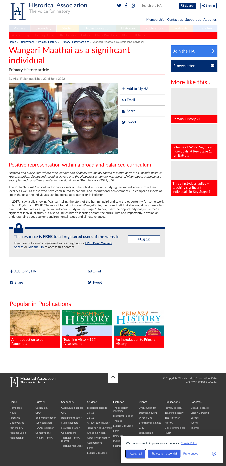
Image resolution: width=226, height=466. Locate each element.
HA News (139, 35)
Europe (195, 418)
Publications (154, 28)
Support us (193, 19)
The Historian (68, 35)
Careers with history (98, 438)
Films (90, 448)
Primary (19, 28)
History (85, 35)
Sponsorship (146, 433)
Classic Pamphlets (106, 35)
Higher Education (97, 28)
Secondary (43, 28)
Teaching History (45, 35)
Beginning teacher (45, 418)
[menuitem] (19, 28)
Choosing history (96, 433)
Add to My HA (135, 89)
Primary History (19, 35)
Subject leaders (43, 423)
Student (68, 28)
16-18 (90, 418)
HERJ (125, 35)
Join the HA (36, 247)
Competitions (43, 433)
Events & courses (97, 453)
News (13, 413)
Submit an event (148, 413)
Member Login (18, 433)
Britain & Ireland (200, 413)
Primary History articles (75, 42)
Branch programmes (150, 423)
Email (128, 100)
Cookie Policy (189, 443)
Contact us (175, 19)
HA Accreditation (44, 428)
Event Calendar (147, 408)
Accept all (136, 453)
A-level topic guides (98, 423)
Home (12, 42)
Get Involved (17, 423)
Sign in (144, 239)
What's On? (145, 418)
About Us (15, 418)
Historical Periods (123, 416)
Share (128, 111)
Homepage (16, 408)
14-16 (90, 413)
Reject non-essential (164, 453)
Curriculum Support (72, 408)
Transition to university (100, 428)
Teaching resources (72, 446)
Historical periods (97, 408)
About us (210, 19)
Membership (155, 19)
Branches (205, 28)
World (194, 423)
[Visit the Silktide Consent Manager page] (214, 454)
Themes (117, 421)
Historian (128, 28)
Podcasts (181, 28)
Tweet (129, 122)
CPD (38, 413)
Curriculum (41, 408)
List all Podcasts (200, 408)
